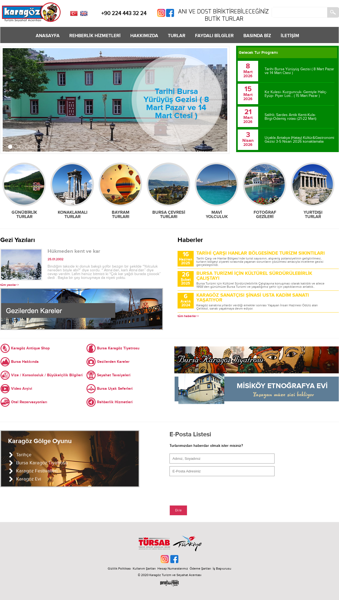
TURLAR (176, 35)
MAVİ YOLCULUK (217, 214)
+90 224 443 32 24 (123, 13)
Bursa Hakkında (25, 361)
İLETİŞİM (290, 35)
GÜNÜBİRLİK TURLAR (24, 214)
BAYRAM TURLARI (120, 214)
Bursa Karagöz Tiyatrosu (118, 348)
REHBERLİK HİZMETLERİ (95, 35)
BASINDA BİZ (257, 35)
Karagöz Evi (28, 479)
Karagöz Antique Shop (30, 348)
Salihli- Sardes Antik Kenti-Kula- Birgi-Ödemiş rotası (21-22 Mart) (290, 117)
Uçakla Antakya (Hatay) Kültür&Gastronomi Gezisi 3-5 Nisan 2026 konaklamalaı (299, 140)
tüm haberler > (188, 316)
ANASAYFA (48, 35)
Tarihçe (23, 455)
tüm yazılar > (9, 285)
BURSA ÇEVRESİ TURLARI (168, 214)
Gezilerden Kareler (113, 361)
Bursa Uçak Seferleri (115, 388)
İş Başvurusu (222, 568)
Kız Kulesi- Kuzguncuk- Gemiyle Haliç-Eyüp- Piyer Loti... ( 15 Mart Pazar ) (296, 94)
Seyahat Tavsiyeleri (114, 375)
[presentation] (210, 489)
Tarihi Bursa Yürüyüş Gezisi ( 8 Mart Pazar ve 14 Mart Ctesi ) (176, 104)
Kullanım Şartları (145, 568)
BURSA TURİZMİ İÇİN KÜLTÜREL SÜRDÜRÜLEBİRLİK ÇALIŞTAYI (254, 276)
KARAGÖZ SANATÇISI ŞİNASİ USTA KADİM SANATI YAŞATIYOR (252, 297)
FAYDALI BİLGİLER (214, 35)
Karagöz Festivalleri (36, 471)
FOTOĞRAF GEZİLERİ (265, 214)
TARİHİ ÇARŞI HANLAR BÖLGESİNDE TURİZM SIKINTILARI (260, 253)
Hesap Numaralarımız (172, 568)
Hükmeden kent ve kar (74, 251)
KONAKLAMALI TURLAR (72, 214)
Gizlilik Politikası (119, 568)
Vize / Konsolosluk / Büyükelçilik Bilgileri (47, 375)
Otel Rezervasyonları (29, 402)
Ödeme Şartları (200, 568)
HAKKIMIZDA (144, 35)
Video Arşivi (21, 388)
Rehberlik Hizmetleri (115, 402)
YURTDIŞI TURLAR (313, 214)
